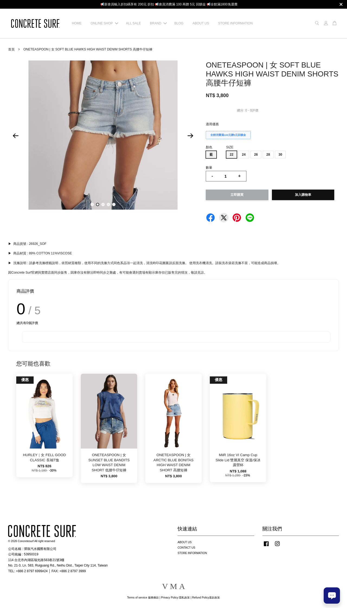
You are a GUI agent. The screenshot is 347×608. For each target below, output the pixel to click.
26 (256, 154)
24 (243, 154)
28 (268, 154)
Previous (15, 136)
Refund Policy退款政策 (206, 597)
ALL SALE (133, 23)
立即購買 (236, 195)
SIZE (229, 147)
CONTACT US (186, 547)
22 (231, 154)
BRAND (158, 23)
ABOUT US (200, 23)
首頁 (11, 49)
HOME (77, 23)
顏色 (209, 147)
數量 (209, 167)
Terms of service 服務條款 (143, 597)
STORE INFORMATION (235, 23)
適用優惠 (212, 124)
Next (190, 136)
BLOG (178, 23)
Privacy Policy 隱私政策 (175, 597)
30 (280, 154)
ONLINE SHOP (104, 23)
